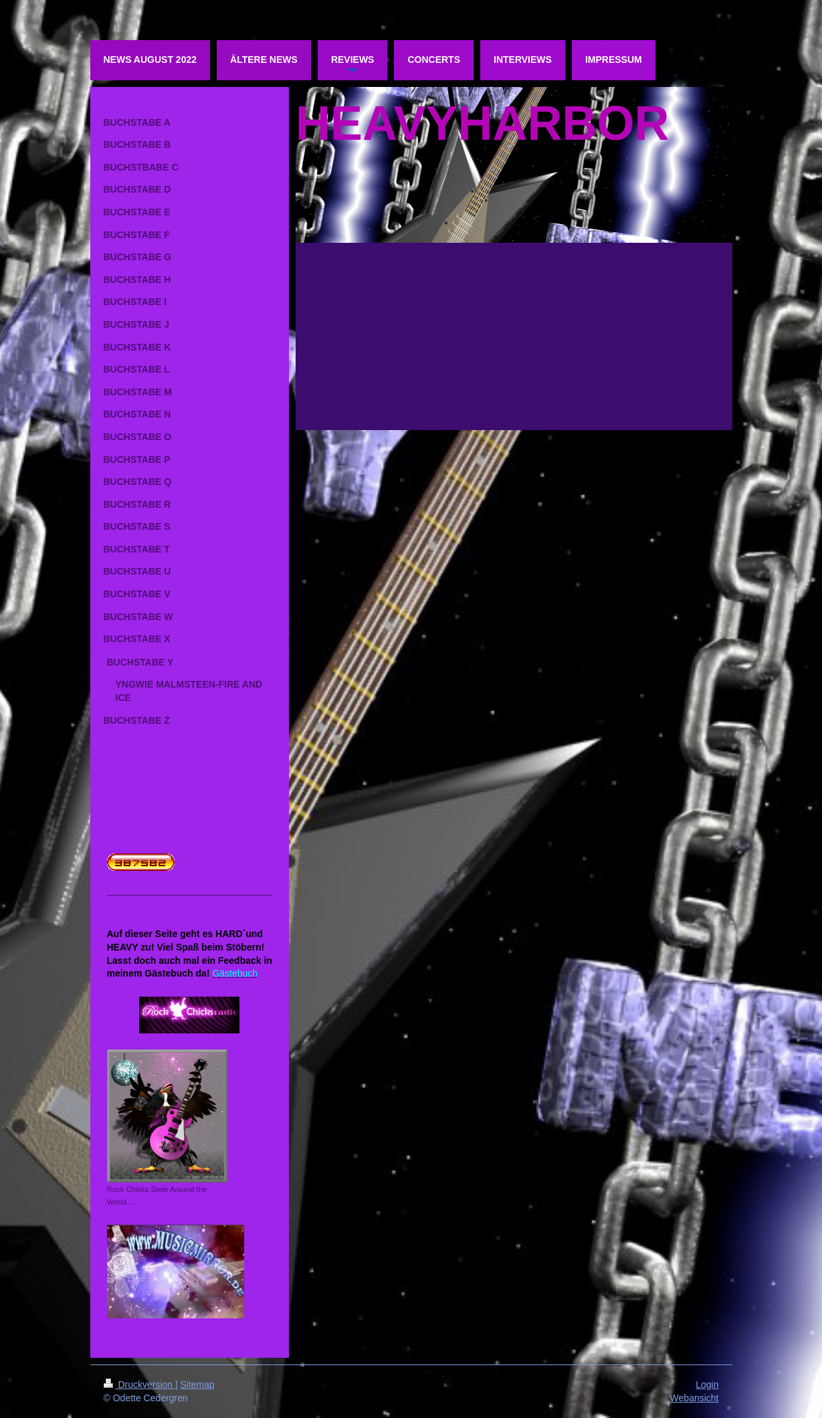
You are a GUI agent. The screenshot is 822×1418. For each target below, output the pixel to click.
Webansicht (694, 1398)
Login (707, 1384)
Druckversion (139, 1384)
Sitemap (198, 1384)
